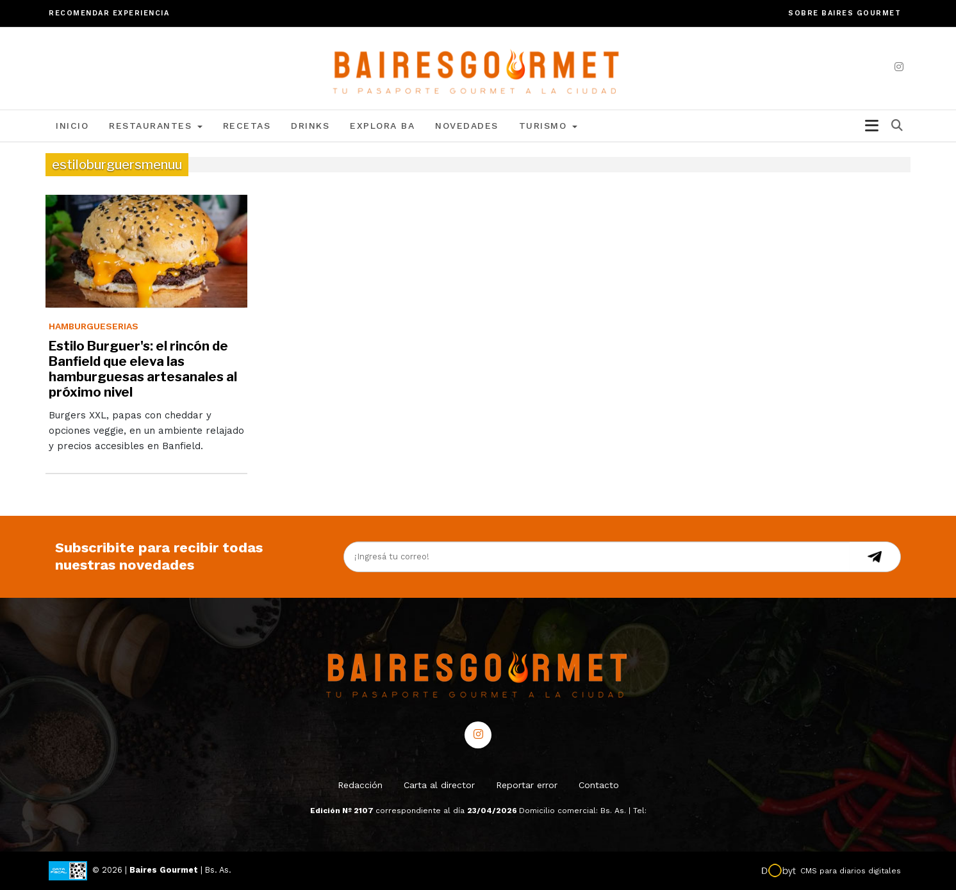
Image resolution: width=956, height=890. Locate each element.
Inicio (72, 125)
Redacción (360, 785)
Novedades (467, 125)
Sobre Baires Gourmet (844, 13)
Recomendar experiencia (109, 13)
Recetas (247, 125)
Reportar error (526, 785)
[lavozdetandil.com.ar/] (478, 67)
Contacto (599, 785)
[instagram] (898, 67)
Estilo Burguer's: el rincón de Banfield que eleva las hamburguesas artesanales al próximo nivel (143, 369)
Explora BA (382, 125)
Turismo (548, 125)
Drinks (310, 125)
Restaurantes (155, 125)
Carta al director (439, 785)
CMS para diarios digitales (850, 870)
